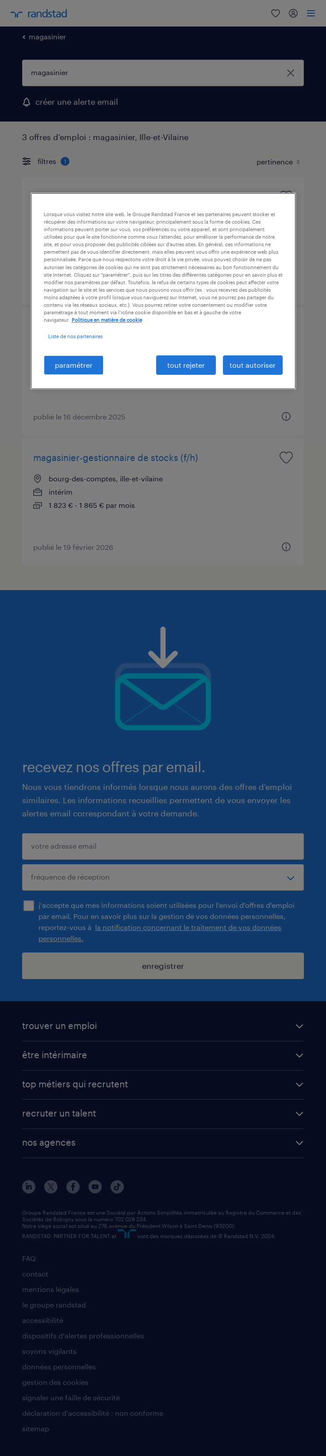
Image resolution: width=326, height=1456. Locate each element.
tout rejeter (186, 365)
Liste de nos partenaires (75, 336)
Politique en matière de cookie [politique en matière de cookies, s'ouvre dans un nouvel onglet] (107, 320)
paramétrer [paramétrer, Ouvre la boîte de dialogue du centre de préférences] (73, 365)
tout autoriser (253, 365)
